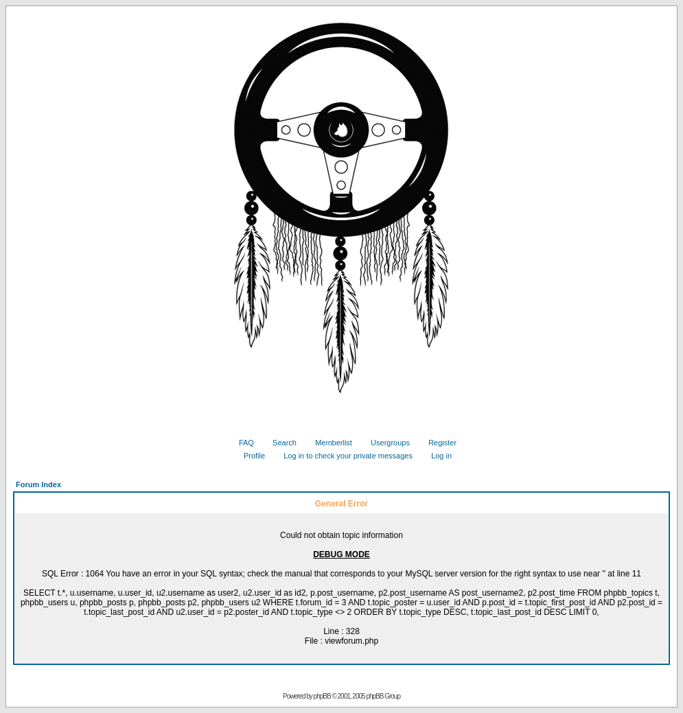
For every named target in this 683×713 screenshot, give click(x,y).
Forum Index (38, 484)
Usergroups (385, 443)
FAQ (241, 443)
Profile (249, 456)
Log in (436, 456)
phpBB (322, 696)
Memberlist (328, 443)
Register (437, 443)
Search (279, 443)
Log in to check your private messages (343, 456)
